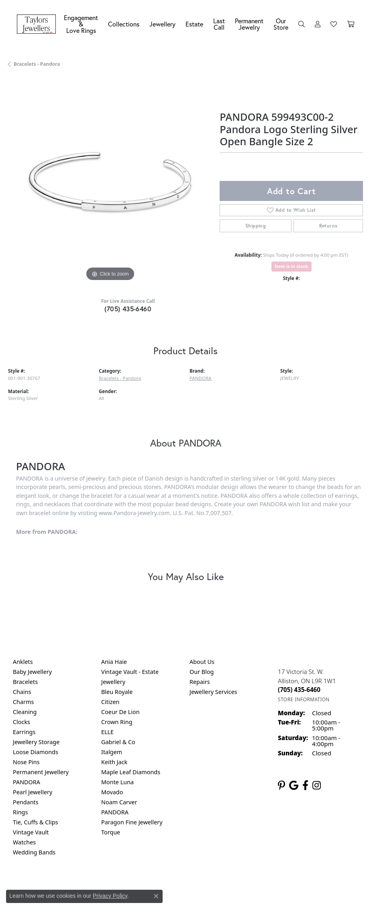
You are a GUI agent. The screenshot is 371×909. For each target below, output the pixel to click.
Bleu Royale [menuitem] (116, 692)
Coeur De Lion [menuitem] (120, 712)
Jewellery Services (213, 692)
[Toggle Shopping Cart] (350, 24)
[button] (301, 24)
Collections (123, 24)
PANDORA (201, 378)
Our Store (280, 23)
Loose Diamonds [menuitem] (35, 752)
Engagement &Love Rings (81, 23)
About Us (202, 662)
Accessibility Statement (253, 885)
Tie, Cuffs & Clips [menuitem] (35, 822)
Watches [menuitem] (24, 842)
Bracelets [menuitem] (25, 682)
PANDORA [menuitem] (26, 782)
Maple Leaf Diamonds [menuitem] (130, 772)
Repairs (200, 682)
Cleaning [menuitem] (25, 712)
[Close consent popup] (156, 896)
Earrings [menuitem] (24, 732)
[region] (110, 181)
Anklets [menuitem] (23, 662)
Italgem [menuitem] (111, 752)
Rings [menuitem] (20, 812)
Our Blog (202, 672)
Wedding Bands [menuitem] (34, 852)
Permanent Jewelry (249, 23)
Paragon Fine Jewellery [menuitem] (132, 822)
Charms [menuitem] (23, 702)
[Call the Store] (299, 690)
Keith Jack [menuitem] (114, 762)
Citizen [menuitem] (110, 702)
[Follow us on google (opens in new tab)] (293, 785)
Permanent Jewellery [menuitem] (41, 772)
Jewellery (162, 24)
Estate (194, 24)
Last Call (219, 23)
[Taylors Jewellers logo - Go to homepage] (38, 24)
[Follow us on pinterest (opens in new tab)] (281, 785)
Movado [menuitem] (112, 792)
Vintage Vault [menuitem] (31, 832)
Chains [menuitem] (22, 692)
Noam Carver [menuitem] (119, 802)
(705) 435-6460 (127, 308)
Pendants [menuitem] (26, 802)
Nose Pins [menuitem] (26, 762)
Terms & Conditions (194, 885)
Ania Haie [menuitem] (114, 662)
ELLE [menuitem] (107, 732)
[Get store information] (304, 699)
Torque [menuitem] (110, 832)
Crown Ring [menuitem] (116, 722)
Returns (328, 226)
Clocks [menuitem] (21, 722)
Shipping (255, 226)
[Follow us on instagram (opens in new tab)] (316, 785)
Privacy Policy (110, 896)
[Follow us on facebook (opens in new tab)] (305, 785)
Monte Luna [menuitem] (117, 782)
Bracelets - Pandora (37, 64)
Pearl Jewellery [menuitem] (32, 792)
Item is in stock (291, 266)
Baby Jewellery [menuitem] (32, 672)
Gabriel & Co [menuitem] (118, 742)
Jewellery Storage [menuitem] (36, 742)
